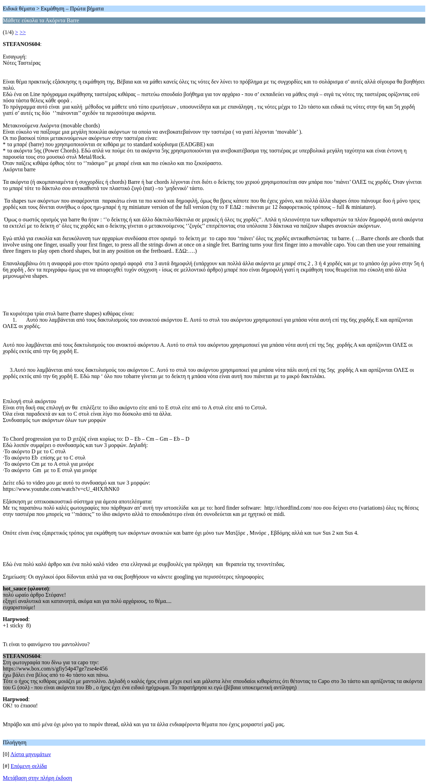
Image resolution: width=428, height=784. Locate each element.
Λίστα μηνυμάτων (30, 754)
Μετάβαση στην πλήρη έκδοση (37, 778)
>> (22, 32)
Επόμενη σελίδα (29, 766)
